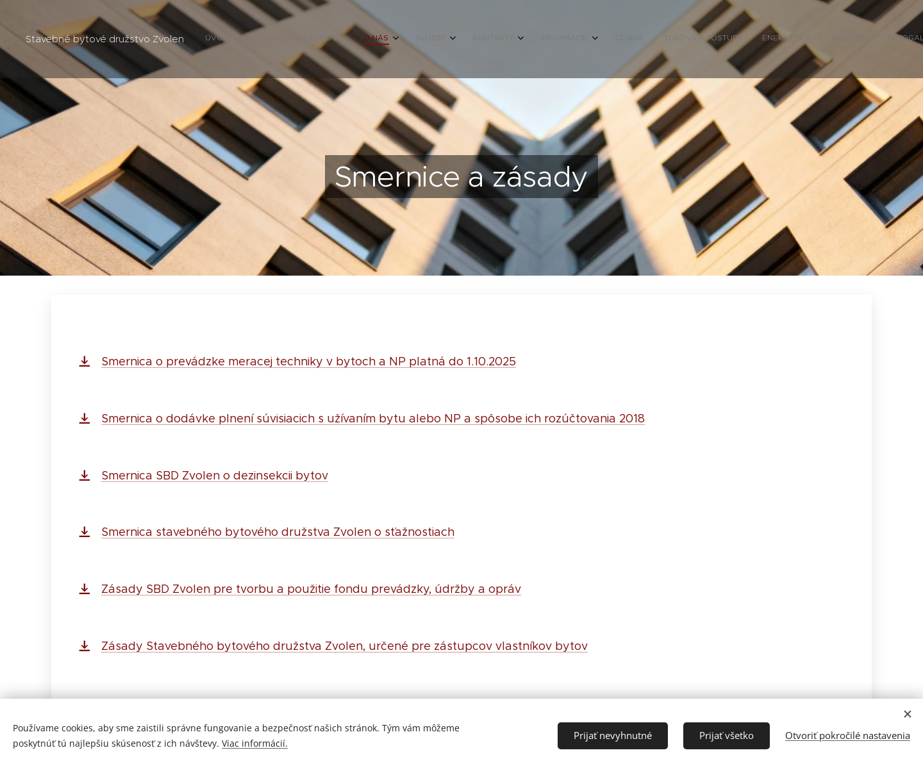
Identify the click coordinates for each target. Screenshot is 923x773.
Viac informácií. (255, 743)
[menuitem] (649, 39)
